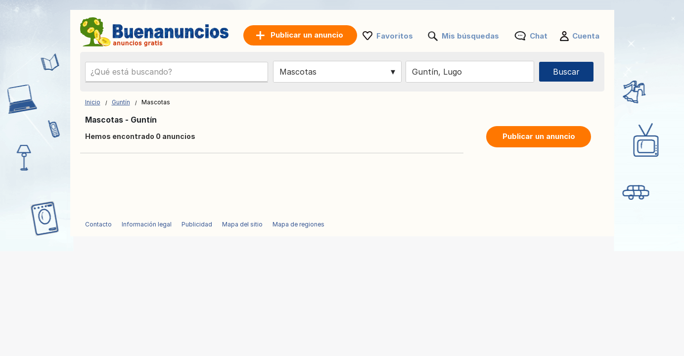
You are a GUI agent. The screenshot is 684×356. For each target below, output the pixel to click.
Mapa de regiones (298, 224)
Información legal (147, 224)
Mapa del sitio (242, 224)
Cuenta (585, 36)
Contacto (98, 224)
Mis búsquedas (470, 36)
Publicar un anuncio (538, 136)
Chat (538, 36)
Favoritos (394, 36)
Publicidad (197, 224)
